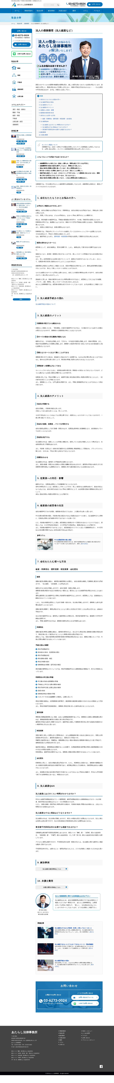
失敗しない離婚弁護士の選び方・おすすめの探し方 (23, 162)
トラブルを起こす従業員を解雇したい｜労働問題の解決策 (23, 150)
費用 (74, 11)
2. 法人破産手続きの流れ (46, 102)
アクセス (97, 11)
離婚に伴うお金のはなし (23, 243)
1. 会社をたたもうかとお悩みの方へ (49, 99)
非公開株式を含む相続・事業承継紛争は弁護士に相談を (23, 173)
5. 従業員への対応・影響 (46, 110)
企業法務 (17, 96)
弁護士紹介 (63, 11)
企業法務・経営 (18, 121)
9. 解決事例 (42, 132)
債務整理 (26, 23)
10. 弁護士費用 (43, 135)
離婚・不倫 (16, 112)
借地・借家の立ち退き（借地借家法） (23, 188)
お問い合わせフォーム (86, 997)
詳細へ (21, 301)
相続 (16, 75)
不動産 (17, 82)
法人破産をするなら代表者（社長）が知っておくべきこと (73, 928)
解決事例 (51, 11)
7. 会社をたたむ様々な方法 (47, 115)
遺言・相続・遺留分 (19, 109)
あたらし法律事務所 (24, 1032)
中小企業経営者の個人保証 (62, 540)
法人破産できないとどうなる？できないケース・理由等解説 (74, 944)
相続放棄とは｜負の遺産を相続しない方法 (23, 254)
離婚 (16, 68)
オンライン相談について (50, 145)
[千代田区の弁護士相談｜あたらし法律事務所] (22, 4)
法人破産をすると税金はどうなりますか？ (55, 127)
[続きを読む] (84, 543)
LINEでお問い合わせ (84, 1004)
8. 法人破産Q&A (44, 121)
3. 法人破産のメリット (45, 105)
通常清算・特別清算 (60, 236)
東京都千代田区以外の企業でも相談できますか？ (57, 129)
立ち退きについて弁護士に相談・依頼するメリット (23, 233)
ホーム (17, 11)
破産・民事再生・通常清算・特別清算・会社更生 (57, 118)
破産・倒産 (16, 115)
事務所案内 (28, 11)
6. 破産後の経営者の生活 (46, 112)
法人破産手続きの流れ (62, 960)
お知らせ (61, 1044)
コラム (85, 11)
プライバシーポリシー (88, 1040)
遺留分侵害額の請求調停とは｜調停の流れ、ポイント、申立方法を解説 (23, 206)
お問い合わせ (96, 4)
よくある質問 (86, 1033)
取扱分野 (40, 11)
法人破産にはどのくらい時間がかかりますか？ (56, 124)
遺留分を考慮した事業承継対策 (23, 136)
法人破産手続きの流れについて (46, 304)
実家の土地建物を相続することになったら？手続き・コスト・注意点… (23, 218)
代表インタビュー (87, 1031)
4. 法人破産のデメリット (46, 107)
